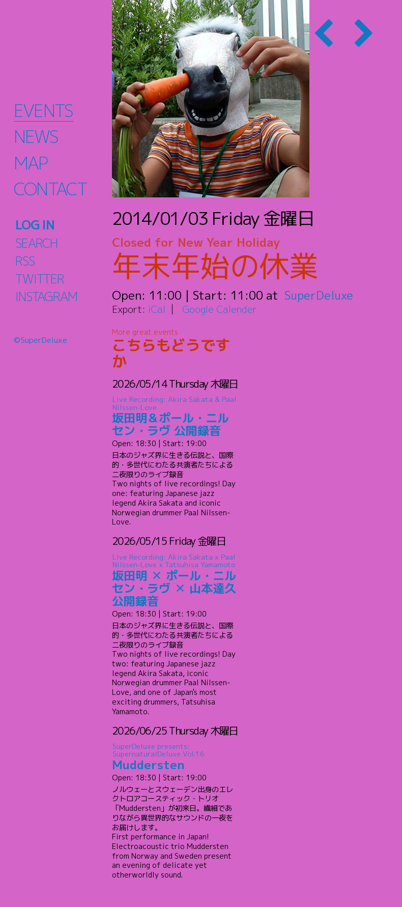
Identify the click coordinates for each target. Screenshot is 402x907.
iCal (156, 309)
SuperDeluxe (319, 295)
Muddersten (175, 757)
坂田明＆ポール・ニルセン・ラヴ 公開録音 (175, 417)
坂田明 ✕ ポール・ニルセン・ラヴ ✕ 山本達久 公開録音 (175, 580)
